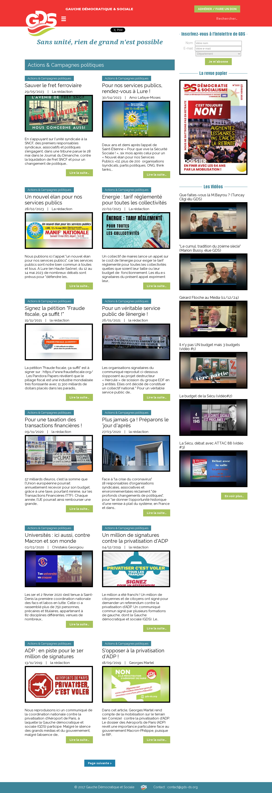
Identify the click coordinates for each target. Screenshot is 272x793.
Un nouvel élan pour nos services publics (53, 200)
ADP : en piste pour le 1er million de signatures (54, 653)
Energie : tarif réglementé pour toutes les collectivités (134, 200)
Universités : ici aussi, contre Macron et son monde (57, 538)
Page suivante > (100, 763)
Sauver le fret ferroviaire (53, 85)
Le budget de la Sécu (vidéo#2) (205, 396)
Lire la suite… (79, 172)
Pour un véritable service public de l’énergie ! (131, 311)
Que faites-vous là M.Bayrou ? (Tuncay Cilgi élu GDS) (212, 197)
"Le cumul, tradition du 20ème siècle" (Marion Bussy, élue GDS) (210, 248)
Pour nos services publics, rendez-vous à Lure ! (132, 88)
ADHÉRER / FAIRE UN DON (217, 9)
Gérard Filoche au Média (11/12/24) (209, 297)
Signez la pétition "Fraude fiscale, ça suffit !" (55, 311)
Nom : (190, 43)
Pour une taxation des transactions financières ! (53, 422)
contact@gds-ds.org (182, 787)
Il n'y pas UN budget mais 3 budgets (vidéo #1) (209, 347)
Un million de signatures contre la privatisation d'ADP (135, 538)
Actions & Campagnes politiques (49, 78)
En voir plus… (234, 496)
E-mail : (189, 48)
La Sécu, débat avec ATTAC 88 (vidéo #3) (211, 445)
